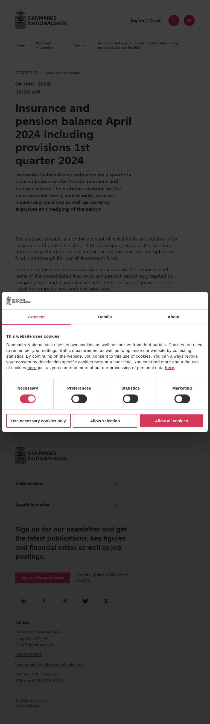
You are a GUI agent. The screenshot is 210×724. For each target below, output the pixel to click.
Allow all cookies (171, 421)
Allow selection (105, 421)
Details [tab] (105, 316)
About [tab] (174, 316)
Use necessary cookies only (38, 421)
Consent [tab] (36, 316)
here (99, 362)
